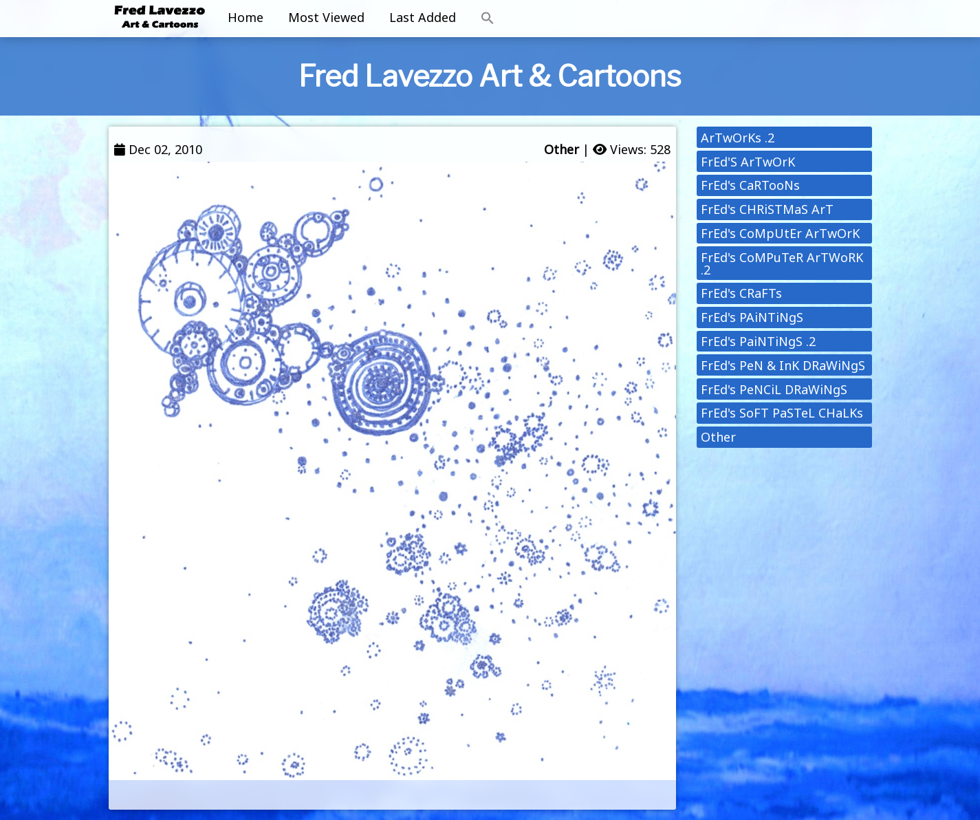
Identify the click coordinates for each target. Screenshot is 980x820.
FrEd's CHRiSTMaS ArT (767, 209)
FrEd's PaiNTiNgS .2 (758, 341)
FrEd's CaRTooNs (750, 185)
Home (245, 17)
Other (561, 149)
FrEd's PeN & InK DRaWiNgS (783, 365)
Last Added (422, 17)
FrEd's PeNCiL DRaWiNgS (774, 389)
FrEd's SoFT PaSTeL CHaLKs (782, 412)
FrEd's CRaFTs (741, 293)
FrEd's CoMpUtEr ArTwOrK (780, 233)
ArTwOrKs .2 (737, 137)
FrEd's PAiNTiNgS (752, 317)
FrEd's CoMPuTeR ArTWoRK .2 (782, 263)
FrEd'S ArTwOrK (748, 161)
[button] (487, 18)
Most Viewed (326, 17)
